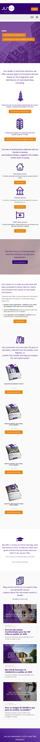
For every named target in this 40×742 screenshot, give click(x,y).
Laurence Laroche (11, 626)
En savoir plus (20, 321)
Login (34, 9)
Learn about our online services (14, 35)
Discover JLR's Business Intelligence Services (20, 139)
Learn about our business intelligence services (18, 39)
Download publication (13, 392)
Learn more (20, 182)
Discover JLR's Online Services (20, 111)
